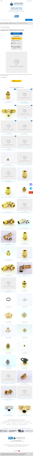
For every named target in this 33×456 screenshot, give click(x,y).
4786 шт (15, 89)
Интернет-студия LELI (15, 451)
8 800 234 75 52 (16, 8)
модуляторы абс (27, 421)
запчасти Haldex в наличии (23, 424)
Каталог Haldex (6, 23)
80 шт (31, 89)
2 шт (31, 120)
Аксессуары (10, 23)
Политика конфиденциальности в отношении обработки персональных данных (16, 444)
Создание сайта (16, 450)
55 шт (15, 105)
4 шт (31, 105)
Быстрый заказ (16, 40)
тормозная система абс (14, 421)
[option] (16, 62)
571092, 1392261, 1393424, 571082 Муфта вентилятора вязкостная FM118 (19, 428)
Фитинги (14, 23)
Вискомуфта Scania (5, 428)
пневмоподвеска (8, 424)
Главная (1, 23)
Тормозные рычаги (15, 424)
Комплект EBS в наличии (6, 421)
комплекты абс (22, 421)
